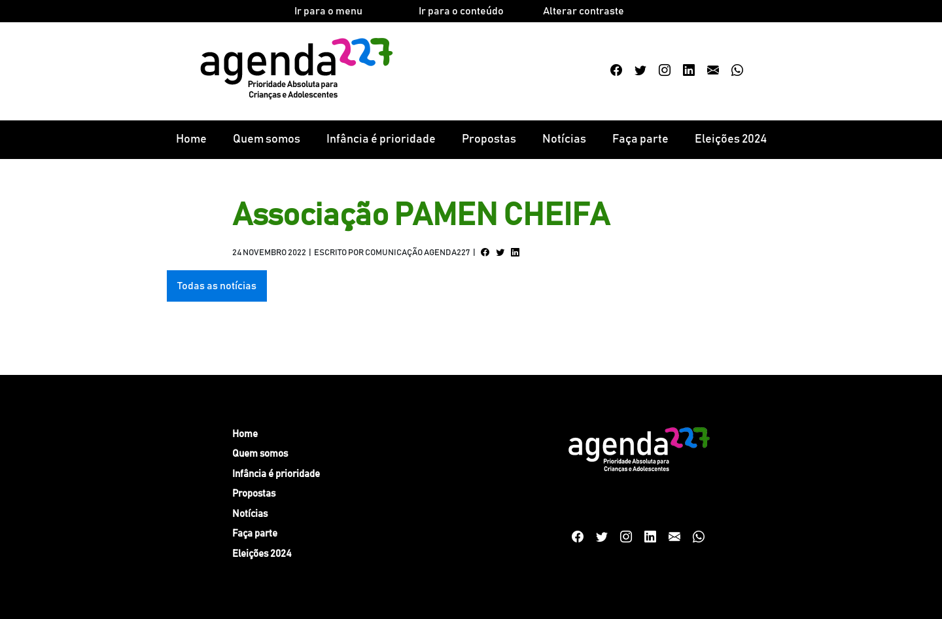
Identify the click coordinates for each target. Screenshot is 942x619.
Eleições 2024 (731, 139)
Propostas (489, 139)
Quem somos (266, 139)
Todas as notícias (216, 286)
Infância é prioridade (381, 139)
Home (191, 139)
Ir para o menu (328, 11)
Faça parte (640, 139)
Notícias (564, 139)
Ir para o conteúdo (461, 11)
